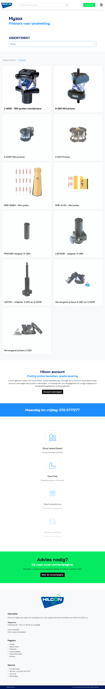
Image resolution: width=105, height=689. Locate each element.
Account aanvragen (52, 392)
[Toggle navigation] (101, 5)
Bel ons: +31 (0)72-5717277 (19, 671)
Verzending (13, 676)
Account (89, 5)
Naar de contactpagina (52, 574)
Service (11, 656)
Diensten (12, 649)
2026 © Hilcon (11, 687)
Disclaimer (95, 687)
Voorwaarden (77, 687)
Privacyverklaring (86, 687)
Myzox (22, 60)
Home (11, 644)
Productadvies (14, 651)
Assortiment (10, 60)
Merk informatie (15, 654)
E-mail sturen (14, 669)
